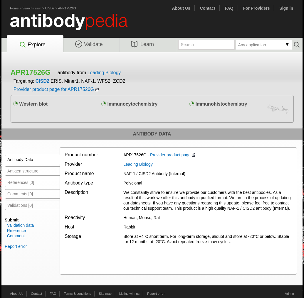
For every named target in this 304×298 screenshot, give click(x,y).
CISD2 (49, 8)
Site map (105, 293)
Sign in (286, 8)
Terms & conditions (77, 293)
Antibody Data (20, 159)
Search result (31, 8)
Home (14, 8)
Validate (89, 44)
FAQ (229, 8)
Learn (142, 44)
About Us (181, 8)
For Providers (256, 8)
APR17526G (67, 8)
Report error (16, 246)
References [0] (20, 182)
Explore (32, 44)
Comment (16, 235)
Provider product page (170, 155)
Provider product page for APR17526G (54, 89)
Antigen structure (22, 171)
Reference (16, 230)
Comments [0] (20, 194)
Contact (207, 8)
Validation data (20, 225)
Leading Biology (104, 72)
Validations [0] (20, 205)
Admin (289, 293)
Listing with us (129, 293)
